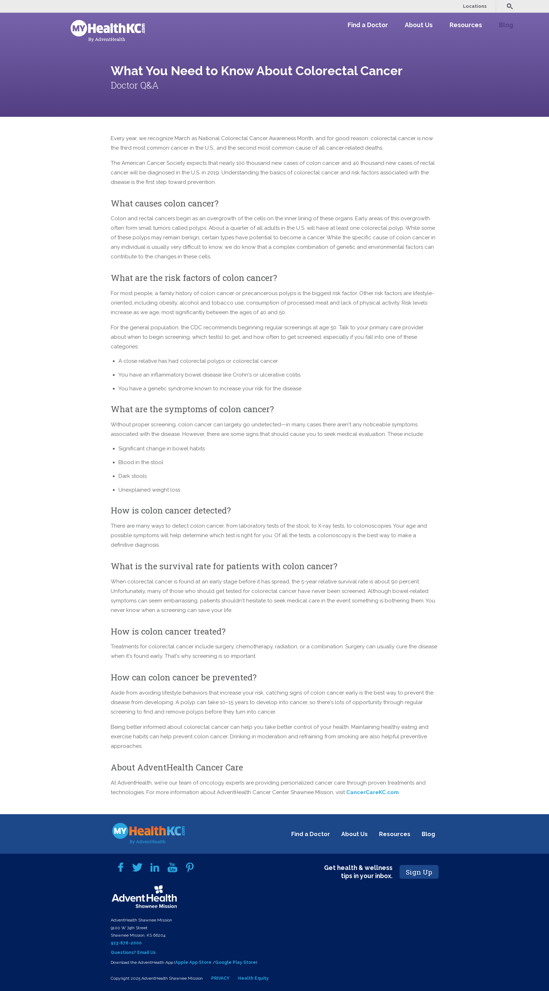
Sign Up (419, 871)
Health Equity (253, 978)
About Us (419, 25)
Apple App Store (193, 962)
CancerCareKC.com (372, 792)
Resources (466, 25)
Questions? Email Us (133, 952)
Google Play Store (235, 962)
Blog (506, 25)
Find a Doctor (368, 25)
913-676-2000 (126, 943)
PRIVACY (220, 978)
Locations (475, 6)
